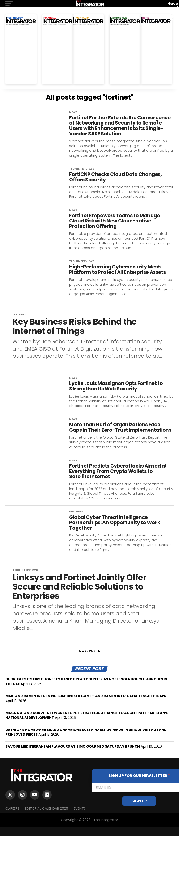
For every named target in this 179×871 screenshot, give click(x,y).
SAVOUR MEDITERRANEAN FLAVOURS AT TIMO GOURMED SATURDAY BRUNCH (72, 781)
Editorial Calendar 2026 (46, 843)
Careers (12, 843)
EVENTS (80, 843)
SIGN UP (139, 835)
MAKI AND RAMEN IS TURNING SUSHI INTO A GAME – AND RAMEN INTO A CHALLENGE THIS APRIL (87, 730)
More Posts (89, 685)
